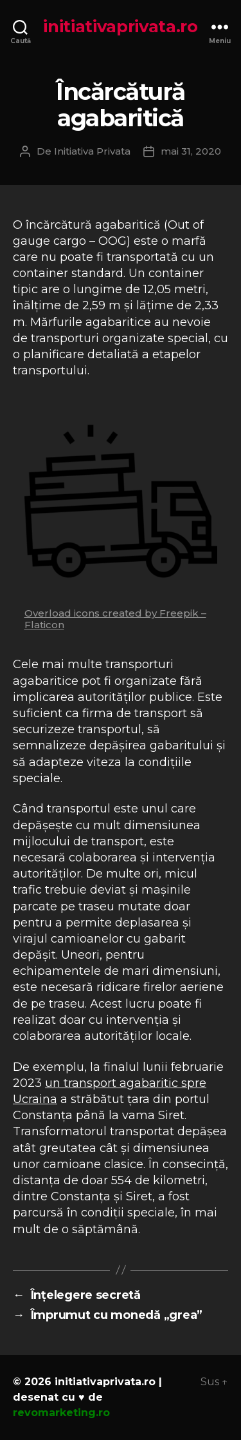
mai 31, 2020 (191, 151)
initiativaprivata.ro (120, 26)
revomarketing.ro (61, 1412)
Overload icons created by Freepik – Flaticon (115, 619)
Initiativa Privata (92, 151)
